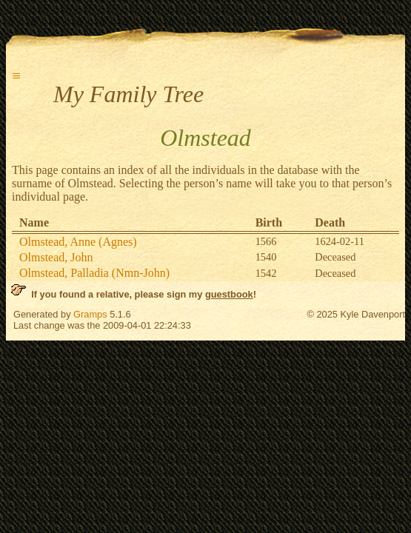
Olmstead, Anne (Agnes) (78, 241)
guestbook (229, 294)
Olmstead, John (56, 257)
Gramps (90, 314)
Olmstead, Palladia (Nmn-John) (94, 272)
